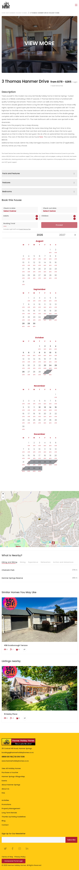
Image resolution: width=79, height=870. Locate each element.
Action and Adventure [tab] (63, 562)
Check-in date (9, 208)
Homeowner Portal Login (13, 861)
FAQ (3, 793)
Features (6, 182)
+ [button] (3, 494)
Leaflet (59, 546)
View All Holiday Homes (11, 768)
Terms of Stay (7, 857)
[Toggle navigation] (76, 5)
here (41, 137)
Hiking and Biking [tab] (9, 562)
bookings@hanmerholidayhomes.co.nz (18, 752)
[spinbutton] (15, 218)
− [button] (3, 497)
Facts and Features (11, 173)
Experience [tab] (33, 562)
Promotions (6, 804)
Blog (3, 820)
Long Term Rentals (9, 812)
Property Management (11, 808)
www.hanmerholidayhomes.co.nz (15, 761)
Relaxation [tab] (46, 562)
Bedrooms (7, 191)
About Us (5, 789)
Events (4, 780)
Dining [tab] (23, 562)
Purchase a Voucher (10, 772)
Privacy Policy (19, 857)
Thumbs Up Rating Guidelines (14, 816)
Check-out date (49, 208)
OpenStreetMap (67, 546)
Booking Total (9, 223)
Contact (5, 825)
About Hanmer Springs (11, 784)
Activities (5, 800)
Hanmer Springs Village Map (13, 776)
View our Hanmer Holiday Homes (14, 13)
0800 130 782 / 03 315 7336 (13, 756)
